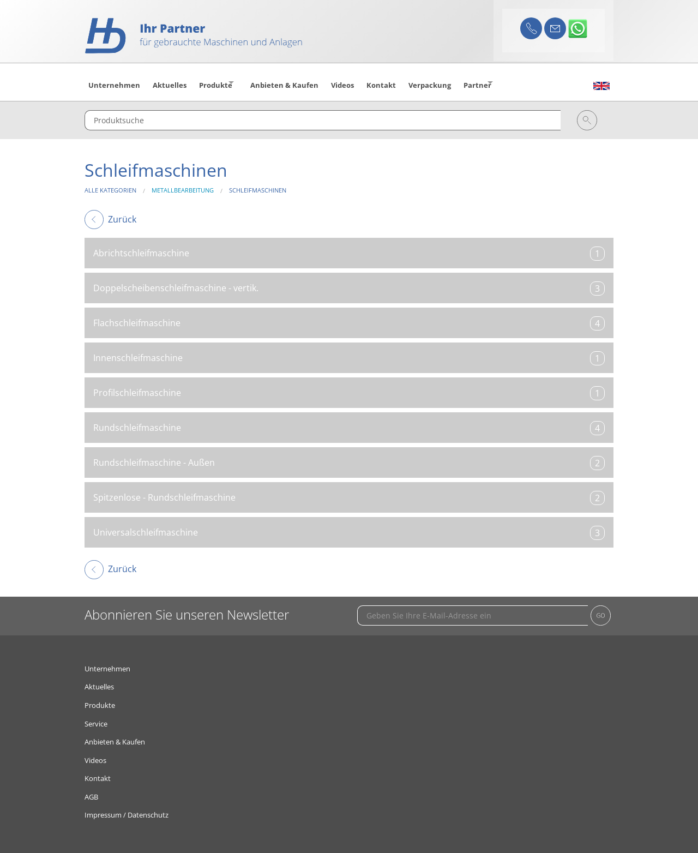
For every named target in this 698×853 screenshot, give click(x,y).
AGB (91, 790)
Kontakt (98, 772)
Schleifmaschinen (257, 184)
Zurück (110, 213)
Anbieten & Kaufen (115, 736)
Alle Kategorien (110, 184)
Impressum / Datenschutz (127, 809)
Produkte (219, 82)
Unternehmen (107, 662)
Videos (95, 754)
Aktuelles (99, 681)
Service (96, 717)
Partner (506, 82)
